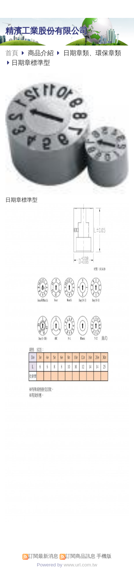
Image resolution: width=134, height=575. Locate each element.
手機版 (103, 556)
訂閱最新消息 (43, 556)
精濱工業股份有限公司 (46, 31)
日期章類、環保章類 (92, 53)
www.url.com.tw (80, 564)
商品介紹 (41, 53)
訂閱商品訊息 (80, 556)
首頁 (11, 53)
